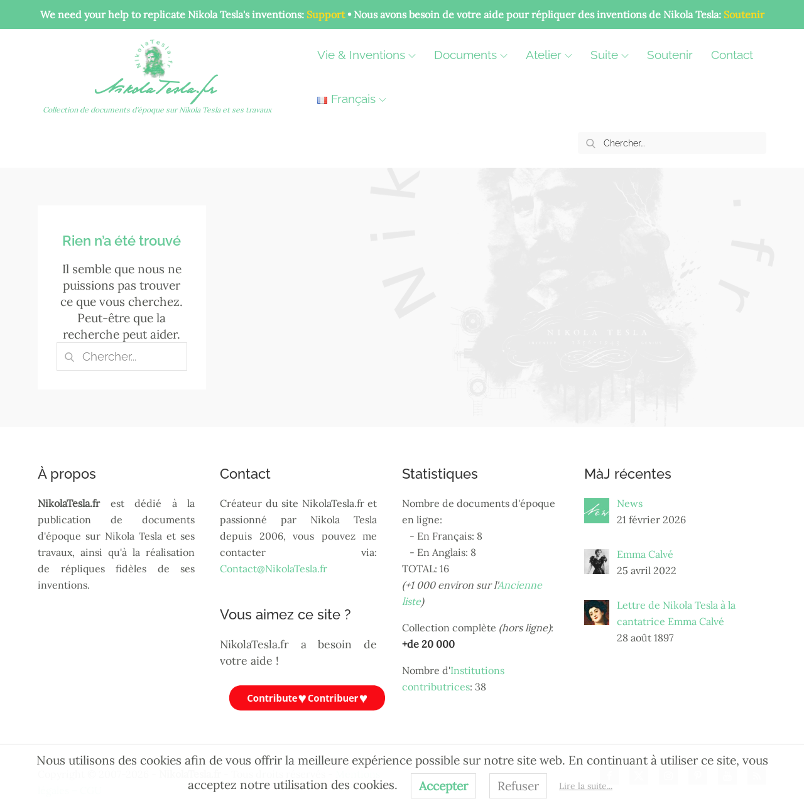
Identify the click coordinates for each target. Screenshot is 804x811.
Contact (732, 55)
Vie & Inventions (366, 55)
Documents (471, 55)
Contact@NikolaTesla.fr (273, 568)
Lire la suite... (585, 786)
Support (326, 14)
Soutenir (744, 14)
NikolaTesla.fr (156, 91)
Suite (609, 55)
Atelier (549, 55)
